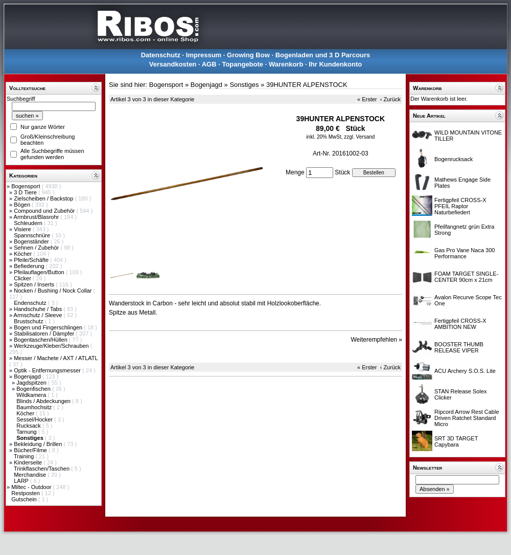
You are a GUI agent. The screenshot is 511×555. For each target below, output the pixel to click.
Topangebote (242, 64)
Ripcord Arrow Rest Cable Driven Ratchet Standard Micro (466, 418)
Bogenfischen (34, 389)
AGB (209, 64)
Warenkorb (286, 64)
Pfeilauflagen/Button (40, 272)
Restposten (26, 493)
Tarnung (27, 432)
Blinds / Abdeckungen (44, 401)
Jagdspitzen (32, 383)
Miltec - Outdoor (32, 487)
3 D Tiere (26, 192)
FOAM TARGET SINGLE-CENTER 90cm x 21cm (466, 277)
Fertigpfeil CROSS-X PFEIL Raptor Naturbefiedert (460, 206)
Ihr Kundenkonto (335, 64)
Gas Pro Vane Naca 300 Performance (464, 253)
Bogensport (26, 186)
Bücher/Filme (31, 450)
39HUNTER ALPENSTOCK (306, 84)
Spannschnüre (33, 235)
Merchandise (31, 475)
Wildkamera (32, 395)
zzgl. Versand (359, 137)
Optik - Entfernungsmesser (48, 370)
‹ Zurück (390, 99)
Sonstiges (244, 84)
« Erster (367, 99)
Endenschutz (31, 303)
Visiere (23, 229)
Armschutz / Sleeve (39, 315)
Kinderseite (28, 462)
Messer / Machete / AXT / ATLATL (56, 358)
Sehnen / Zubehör (37, 248)
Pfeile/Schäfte (32, 260)
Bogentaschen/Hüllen (41, 340)
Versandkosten (173, 64)
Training (24, 456)
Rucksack (29, 426)
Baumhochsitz (34, 407)
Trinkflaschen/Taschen (42, 468)
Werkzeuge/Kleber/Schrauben (52, 346)
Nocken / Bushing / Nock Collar (53, 290)
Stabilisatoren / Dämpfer (45, 333)
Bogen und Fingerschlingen (49, 327)
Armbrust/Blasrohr (37, 217)
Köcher (23, 254)
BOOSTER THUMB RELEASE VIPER (458, 347)
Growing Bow (248, 55)
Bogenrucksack (453, 159)
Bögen (23, 205)
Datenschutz (160, 55)
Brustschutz (29, 321)
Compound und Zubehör (45, 211)
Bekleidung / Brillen (38, 444)
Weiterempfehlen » (377, 339)
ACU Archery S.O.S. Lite (465, 371)
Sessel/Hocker (35, 419)
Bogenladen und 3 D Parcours (322, 55)
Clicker (23, 278)
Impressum (203, 55)
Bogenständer (32, 241)
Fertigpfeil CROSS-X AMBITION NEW (460, 324)
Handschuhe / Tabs (38, 309)
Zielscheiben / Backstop (44, 198)
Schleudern (29, 223)
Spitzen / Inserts (35, 284)
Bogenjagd (28, 376)
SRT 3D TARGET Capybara (456, 441)
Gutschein (24, 499)
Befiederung (29, 266)
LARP (22, 481)
